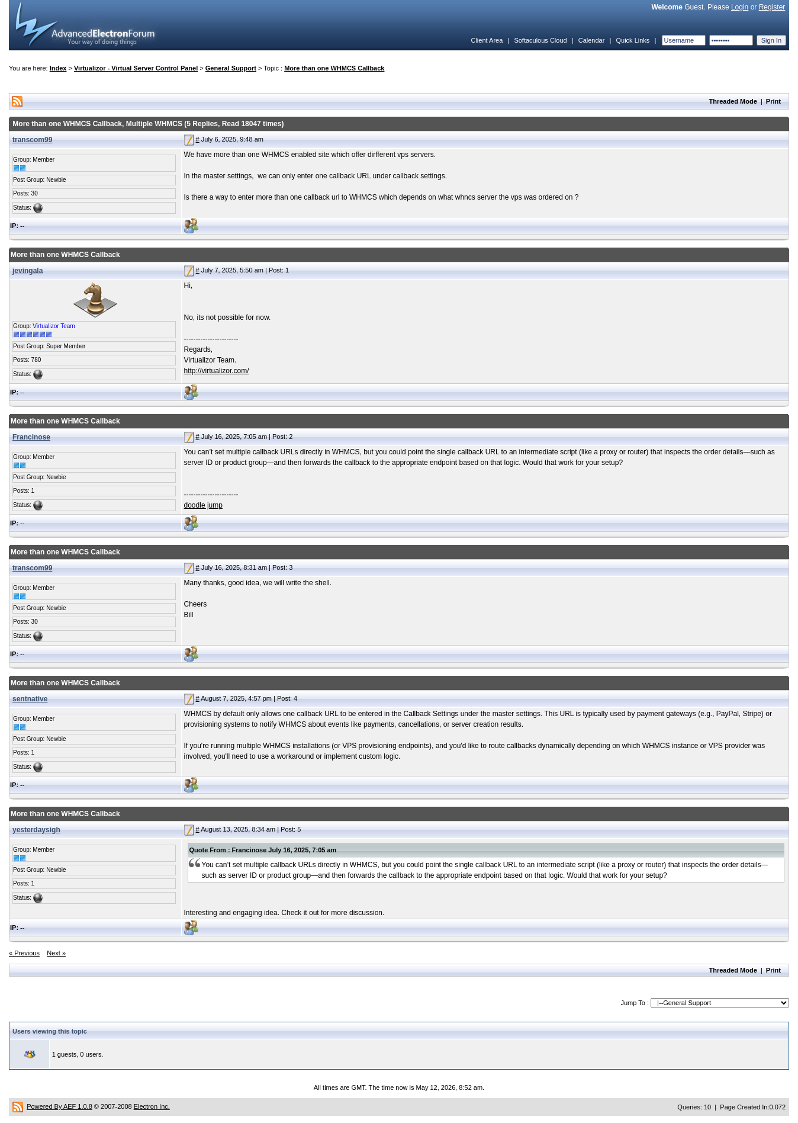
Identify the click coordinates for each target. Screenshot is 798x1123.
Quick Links (632, 40)
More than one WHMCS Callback (334, 68)
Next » (56, 953)
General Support (230, 68)
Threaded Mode (733, 101)
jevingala (27, 271)
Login (739, 7)
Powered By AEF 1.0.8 (59, 1106)
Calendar (591, 40)
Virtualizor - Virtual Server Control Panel (136, 68)
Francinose (31, 437)
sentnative (29, 699)
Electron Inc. (152, 1106)
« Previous (24, 953)
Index (58, 68)
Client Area (487, 40)
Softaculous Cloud (540, 40)
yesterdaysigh (36, 830)
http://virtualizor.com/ (216, 371)
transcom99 (32, 140)
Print (773, 101)
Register (772, 7)
